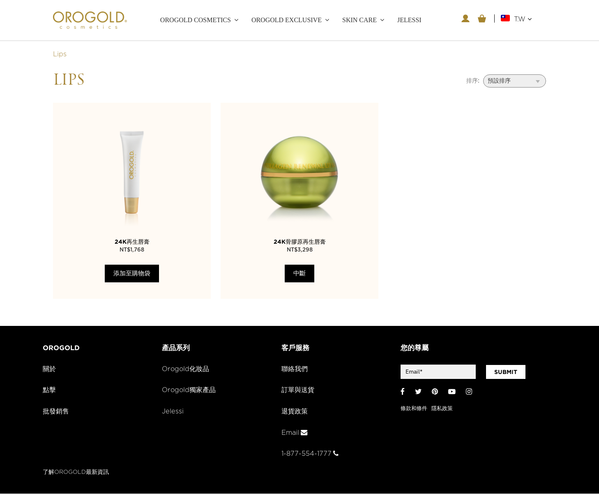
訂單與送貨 (298, 391)
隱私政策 (442, 408)
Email (294, 433)
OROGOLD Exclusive (286, 19)
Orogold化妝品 (186, 369)
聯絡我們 (295, 369)
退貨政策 (295, 412)
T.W (523, 19)
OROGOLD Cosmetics (195, 19)
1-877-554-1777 (310, 454)
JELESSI (409, 19)
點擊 (50, 391)
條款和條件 (414, 408)
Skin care (359, 19)
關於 (50, 369)
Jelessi (173, 412)
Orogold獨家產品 (190, 391)
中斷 (299, 274)
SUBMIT (505, 372)
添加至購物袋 (131, 274)
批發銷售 (57, 412)
